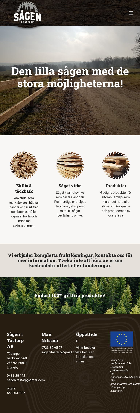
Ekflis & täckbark (24, 188)
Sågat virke (70, 185)
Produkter (116, 185)
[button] (131, 13)
